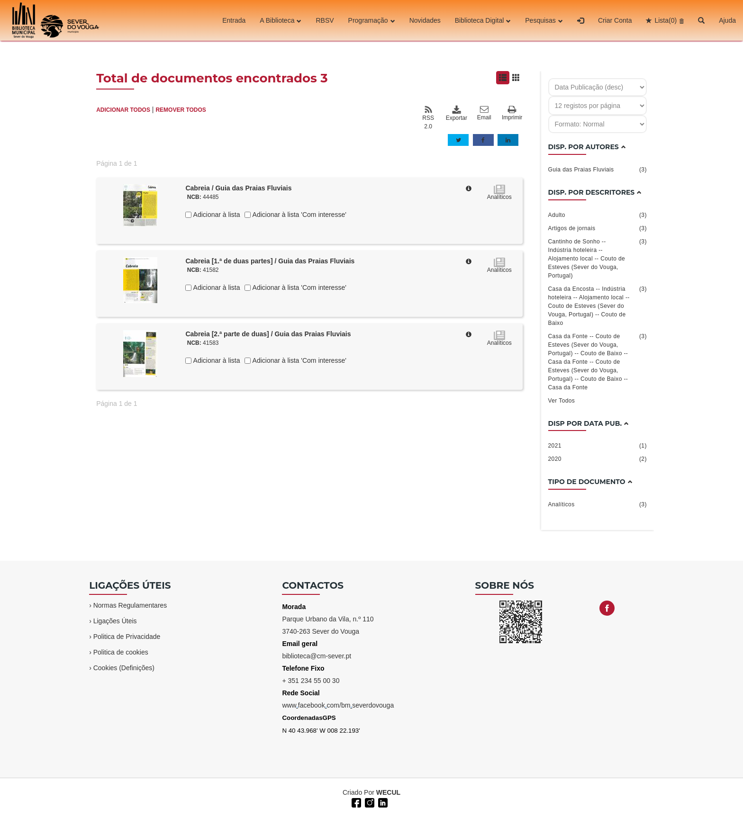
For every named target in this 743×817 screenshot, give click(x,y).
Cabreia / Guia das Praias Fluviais (238, 188)
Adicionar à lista (215, 214)
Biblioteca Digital (483, 20)
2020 (597, 459)
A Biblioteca (280, 20)
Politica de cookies (120, 652)
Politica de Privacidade (127, 636)
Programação (371, 20)
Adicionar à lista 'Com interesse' (298, 214)
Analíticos (597, 504)
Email (484, 113)
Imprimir (512, 113)
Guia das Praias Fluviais (597, 169)
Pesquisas (544, 20)
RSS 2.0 (428, 117)
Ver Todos (561, 400)
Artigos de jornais (597, 228)
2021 (597, 445)
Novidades (425, 20)
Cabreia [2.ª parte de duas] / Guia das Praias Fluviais (268, 334)
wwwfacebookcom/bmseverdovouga (338, 705)
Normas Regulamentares (130, 605)
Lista (665, 20)
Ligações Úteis (115, 621)
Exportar (456, 113)
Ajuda (727, 20)
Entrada (233, 20)
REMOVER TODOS (180, 110)
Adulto (597, 215)
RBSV (325, 20)
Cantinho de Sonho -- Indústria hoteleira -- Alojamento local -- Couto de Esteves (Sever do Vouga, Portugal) (597, 258)
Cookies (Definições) (123, 668)
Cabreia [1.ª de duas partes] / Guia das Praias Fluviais (269, 261)
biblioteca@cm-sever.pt (316, 656)
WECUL (388, 792)
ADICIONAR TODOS (123, 110)
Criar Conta (615, 20)
